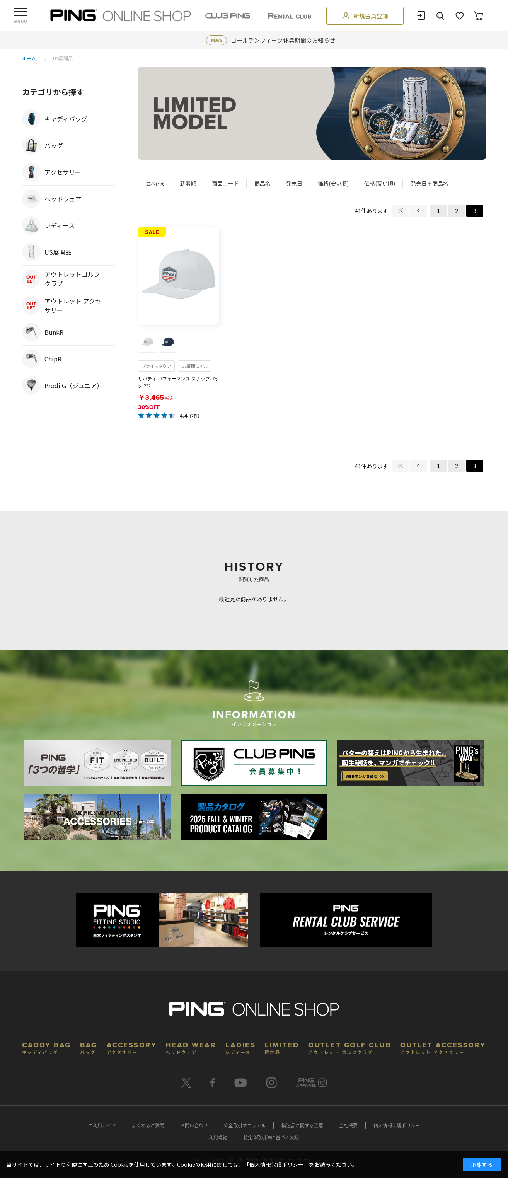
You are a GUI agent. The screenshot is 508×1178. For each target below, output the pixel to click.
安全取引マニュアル (245, 1125)
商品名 (262, 183)
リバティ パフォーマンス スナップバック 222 (178, 382)
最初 (400, 211)
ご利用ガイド (102, 1125)
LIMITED (282, 1047)
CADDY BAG (46, 1047)
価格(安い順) (333, 183)
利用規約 (218, 1137)
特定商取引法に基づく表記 (271, 1137)
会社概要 (348, 1125)
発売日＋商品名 (429, 183)
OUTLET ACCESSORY (443, 1047)
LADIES (240, 1047)
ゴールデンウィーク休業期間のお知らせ (283, 40)
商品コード (225, 183)
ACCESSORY (132, 1047)
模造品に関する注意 (302, 1125)
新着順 (188, 183)
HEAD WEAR (191, 1047)
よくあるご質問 (148, 1125)
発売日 (294, 183)
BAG (88, 1047)
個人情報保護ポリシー (396, 1125)
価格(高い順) (379, 183)
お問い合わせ (194, 1125)
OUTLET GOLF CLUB (349, 1047)
